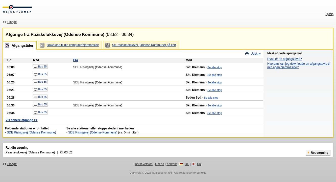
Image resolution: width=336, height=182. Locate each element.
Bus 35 (40, 67)
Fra (75, 60)
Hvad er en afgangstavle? (284, 59)
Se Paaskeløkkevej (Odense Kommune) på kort (144, 45)
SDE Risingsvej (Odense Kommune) (31, 132)
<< (10, 22)
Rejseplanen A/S (162, 172)
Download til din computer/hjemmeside (73, 45)
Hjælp (329, 14)
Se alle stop (214, 67)
